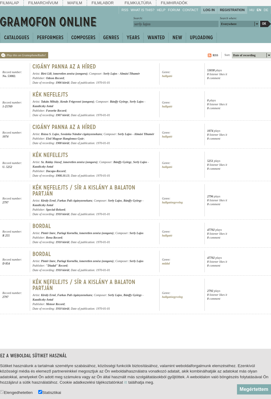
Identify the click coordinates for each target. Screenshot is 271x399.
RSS (124, 10)
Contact (190, 10)
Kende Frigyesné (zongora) (77, 101)
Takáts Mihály (50, 101)
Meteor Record (55, 304)
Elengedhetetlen (16, 392)
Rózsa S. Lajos (50, 134)
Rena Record (54, 237)
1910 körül (62, 214)
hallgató (167, 76)
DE (266, 10)
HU (252, 10)
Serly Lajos (110, 73)
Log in (209, 10)
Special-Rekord (55, 209)
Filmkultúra (138, 3)
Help (161, 10)
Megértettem (254, 389)
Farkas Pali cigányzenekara (74, 200)
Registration (232, 10)
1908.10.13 (62, 175)
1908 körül (62, 143)
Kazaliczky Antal (43, 106)
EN (259, 10)
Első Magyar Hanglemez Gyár (65, 138)
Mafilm (74, 3)
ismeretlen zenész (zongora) (70, 73)
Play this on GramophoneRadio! (26, 55)
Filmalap (9, 3)
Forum (174, 10)
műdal (166, 263)
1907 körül (62, 115)
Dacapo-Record (55, 171)
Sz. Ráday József (51, 162)
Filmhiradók (174, 3)
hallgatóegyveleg (172, 202)
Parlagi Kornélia (67, 233)
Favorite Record (56, 110)
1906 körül (62, 82)
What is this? (142, 10)
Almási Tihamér (130, 73)
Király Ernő (48, 200)
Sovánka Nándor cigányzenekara (81, 134)
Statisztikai (49, 392)
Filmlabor (103, 3)
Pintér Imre (48, 233)
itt (125, 382)
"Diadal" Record (56, 265)
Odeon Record (55, 78)
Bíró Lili (46, 73)
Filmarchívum (43, 3)
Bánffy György (119, 101)
